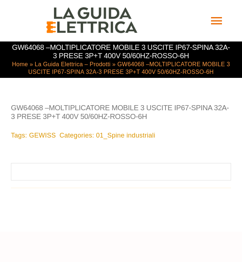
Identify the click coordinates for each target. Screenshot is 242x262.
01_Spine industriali (126, 134)
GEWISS (42, 134)
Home (20, 63)
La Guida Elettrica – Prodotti (72, 63)
